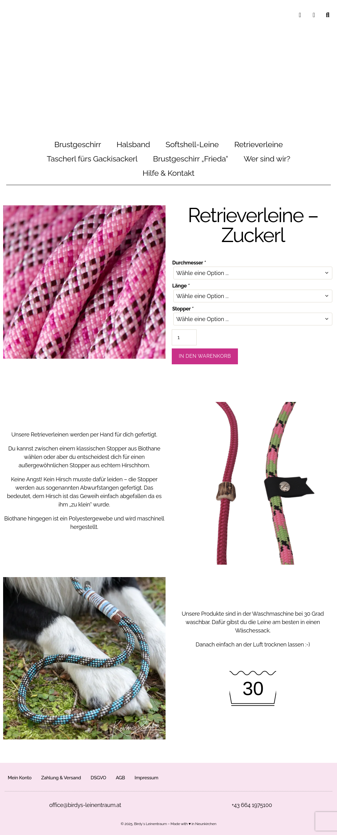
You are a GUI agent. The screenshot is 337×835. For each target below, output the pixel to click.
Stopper (183, 309)
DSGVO (98, 778)
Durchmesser (189, 263)
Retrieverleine (258, 144)
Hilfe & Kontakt (168, 173)
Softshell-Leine (192, 144)
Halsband (133, 144)
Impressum (146, 778)
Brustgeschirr (77, 144)
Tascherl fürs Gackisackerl (92, 158)
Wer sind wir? (267, 158)
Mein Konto (19, 778)
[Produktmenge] (184, 337)
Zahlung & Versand (61, 778)
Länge (180, 286)
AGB (120, 778)
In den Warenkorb (205, 356)
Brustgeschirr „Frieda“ (190, 158)
